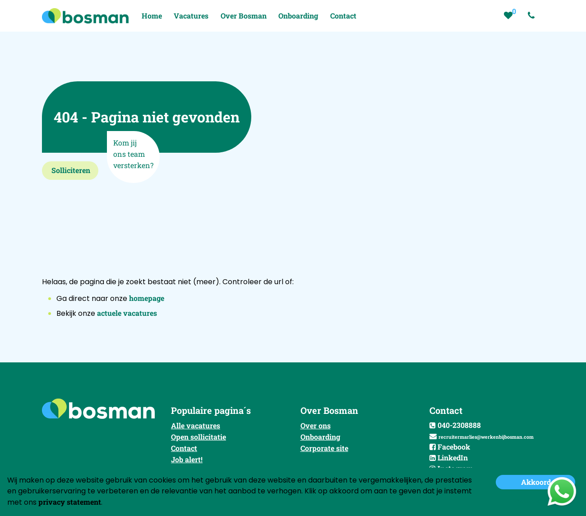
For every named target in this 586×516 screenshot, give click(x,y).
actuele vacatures (127, 313)
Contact (184, 448)
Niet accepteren (536, 501)
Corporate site (324, 448)
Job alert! (187, 459)
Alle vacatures (195, 425)
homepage (146, 298)
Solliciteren (70, 170)
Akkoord (536, 482)
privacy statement (69, 502)
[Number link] (533, 16)
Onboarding (320, 436)
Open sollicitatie (198, 436)
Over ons (315, 425)
